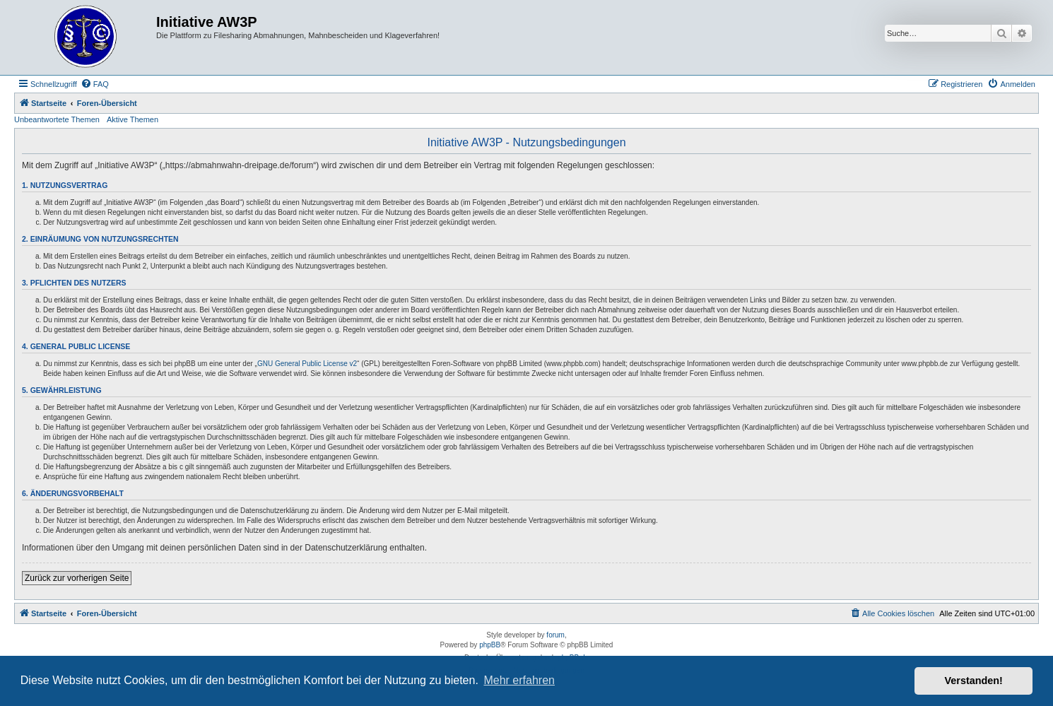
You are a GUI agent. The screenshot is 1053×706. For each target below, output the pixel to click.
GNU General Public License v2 (307, 363)
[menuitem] (95, 84)
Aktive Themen (132, 119)
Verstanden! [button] (974, 680)
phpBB (489, 645)
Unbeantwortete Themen (57, 119)
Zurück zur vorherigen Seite (77, 578)
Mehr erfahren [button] (519, 680)
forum (555, 635)
